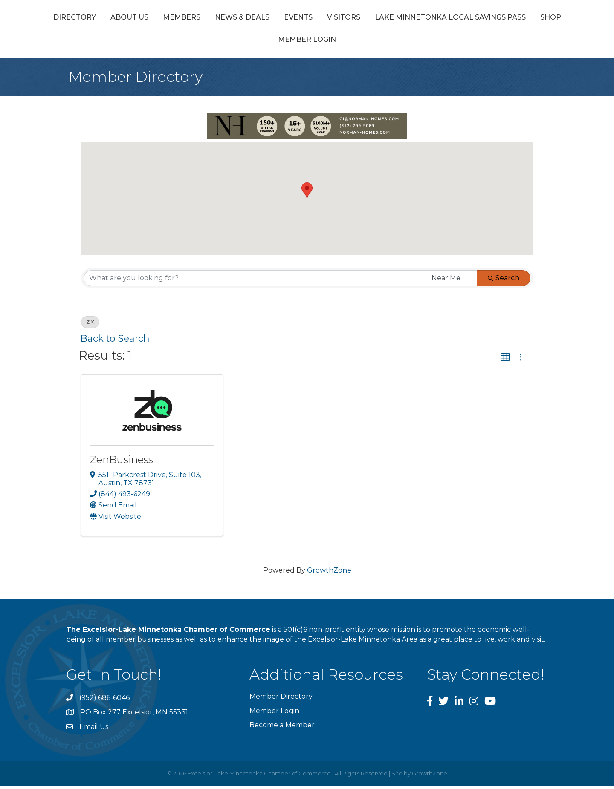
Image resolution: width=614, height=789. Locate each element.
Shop (353, 43)
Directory (115, 18)
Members (222, 18)
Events (338, 18)
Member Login (408, 43)
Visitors (503, 18)
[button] (307, 194)
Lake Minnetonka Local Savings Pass (253, 43)
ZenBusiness (121, 462)
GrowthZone (329, 574)
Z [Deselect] (90, 325)
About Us (170, 18)
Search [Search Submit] (503, 281)
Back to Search (115, 341)
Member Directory (281, 700)
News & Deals (282, 18)
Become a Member (282, 728)
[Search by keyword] (255, 281)
